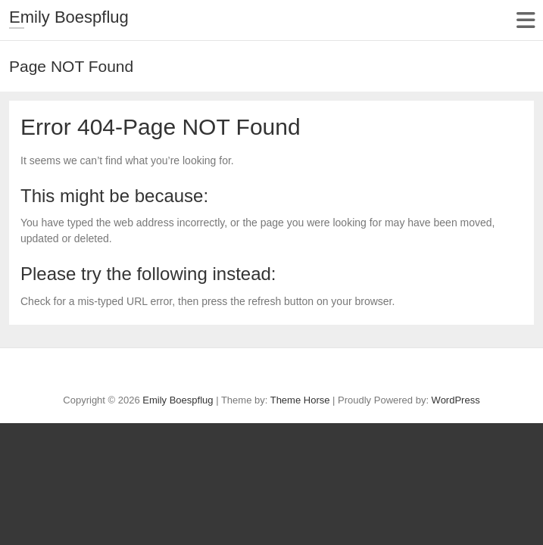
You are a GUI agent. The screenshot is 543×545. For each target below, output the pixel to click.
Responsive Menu (525, 20)
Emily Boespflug (69, 17)
